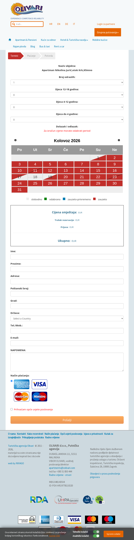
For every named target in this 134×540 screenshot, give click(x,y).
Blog (32, 46)
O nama (12, 433)
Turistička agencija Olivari (21, 445)
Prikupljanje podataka (33, 437)
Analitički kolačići (81, 535)
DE (66, 24)
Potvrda (49, 55)
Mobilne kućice (99, 39)
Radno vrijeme (52, 437)
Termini (14, 55)
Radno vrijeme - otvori (60, 474)
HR (50, 24)
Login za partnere (106, 24)
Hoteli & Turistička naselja (74, 39)
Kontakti (21, 433)
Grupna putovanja (108, 32)
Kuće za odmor (48, 39)
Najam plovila (19, 46)
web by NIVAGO (16, 463)
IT (74, 24)
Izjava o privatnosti (93, 433)
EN (58, 24)
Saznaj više (54, 535)
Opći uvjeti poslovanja (71, 433)
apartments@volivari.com (62, 467)
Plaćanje (31, 55)
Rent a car (59, 46)
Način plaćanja (51, 433)
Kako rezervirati (35, 433)
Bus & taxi (44, 46)
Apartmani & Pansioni (26, 39)
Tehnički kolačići (80, 531)
